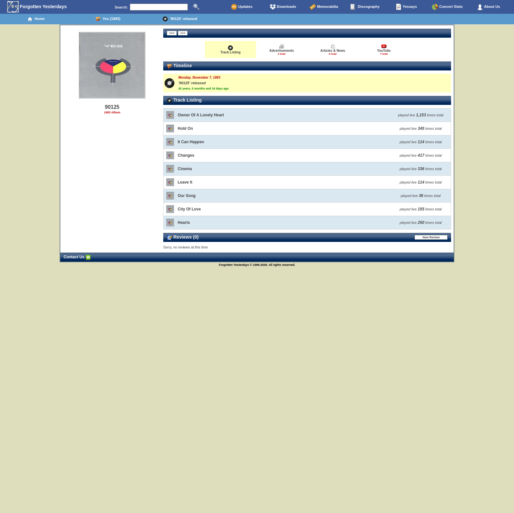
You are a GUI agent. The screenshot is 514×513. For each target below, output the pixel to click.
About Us (488, 7)
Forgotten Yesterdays (37, 6)
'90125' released (180, 19)
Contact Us (77, 257)
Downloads (282, 7)
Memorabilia (323, 7)
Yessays (406, 7)
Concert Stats (447, 7)
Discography (365, 7)
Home (36, 19)
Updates (241, 7)
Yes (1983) (107, 19)
